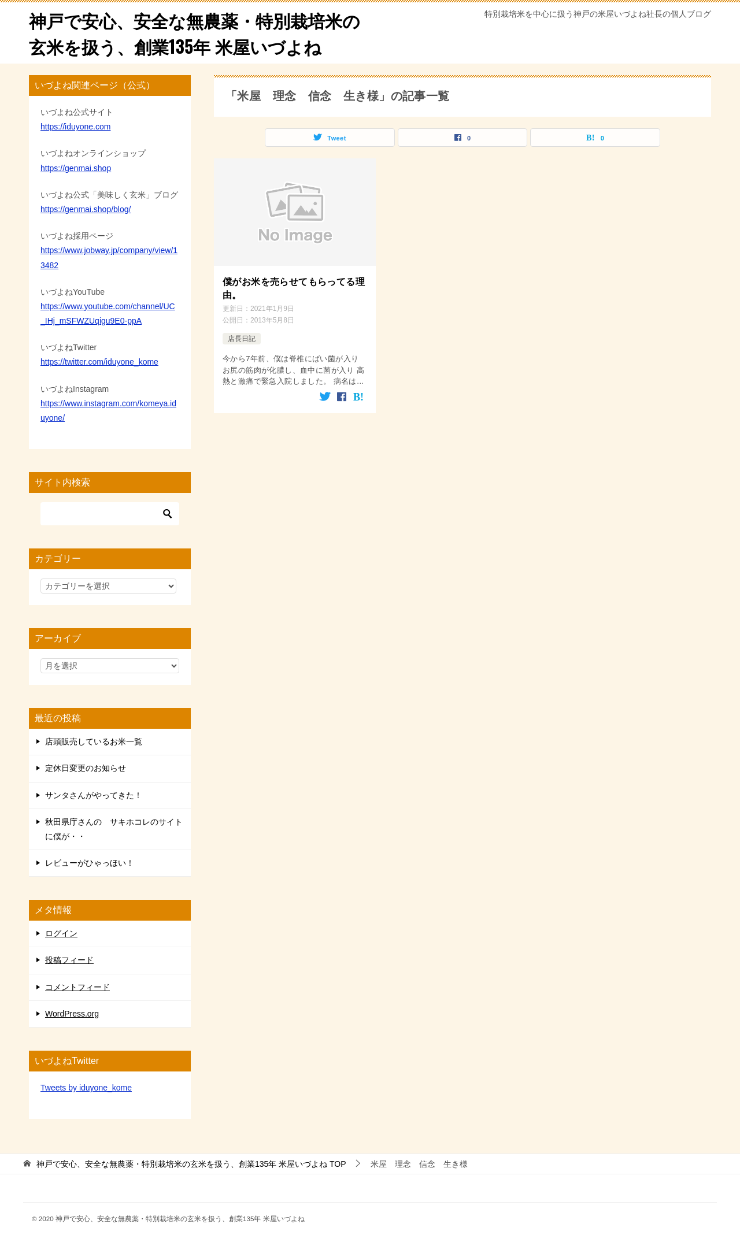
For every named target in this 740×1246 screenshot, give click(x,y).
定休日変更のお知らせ (85, 768)
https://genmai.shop (75, 168)
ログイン (61, 933)
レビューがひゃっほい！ (89, 862)
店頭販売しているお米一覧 (93, 741)
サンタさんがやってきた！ (93, 795)
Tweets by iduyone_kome (86, 1087)
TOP (191, 1164)
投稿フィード (69, 960)
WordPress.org (72, 1013)
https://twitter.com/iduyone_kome (99, 361)
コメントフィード (77, 987)
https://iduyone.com (75, 126)
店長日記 (242, 339)
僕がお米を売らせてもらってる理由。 (294, 288)
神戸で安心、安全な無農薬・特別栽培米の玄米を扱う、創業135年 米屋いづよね (194, 33)
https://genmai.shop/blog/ (85, 209)
